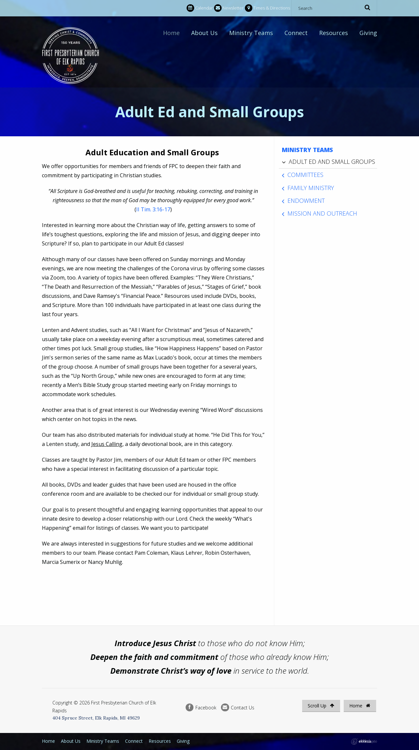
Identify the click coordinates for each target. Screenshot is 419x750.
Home (171, 33)
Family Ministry (310, 188)
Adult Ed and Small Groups (332, 161)
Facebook (201, 707)
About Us (204, 33)
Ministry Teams (251, 33)
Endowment (306, 200)
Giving (368, 33)
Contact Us (237, 707)
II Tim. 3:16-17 (153, 209)
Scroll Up (321, 705)
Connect (296, 33)
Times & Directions (267, 8)
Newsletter (229, 8)
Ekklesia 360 (364, 741)
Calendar (200, 8)
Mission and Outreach (322, 213)
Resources (333, 33)
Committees (305, 175)
